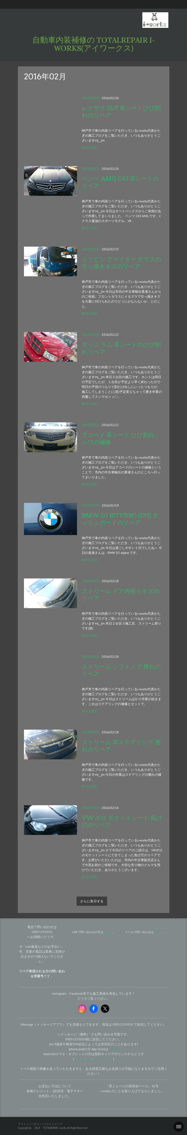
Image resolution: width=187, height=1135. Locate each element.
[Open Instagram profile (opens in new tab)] (82, 1009)
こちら (158, 932)
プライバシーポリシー (31, 1124)
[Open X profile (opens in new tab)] (105, 1009)
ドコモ (79, 1059)
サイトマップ (54, 1124)
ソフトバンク (103, 1059)
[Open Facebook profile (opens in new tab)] (94, 1009)
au (88, 1059)
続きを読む (90, 147)
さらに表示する (92, 901)
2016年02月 (90, 98)
